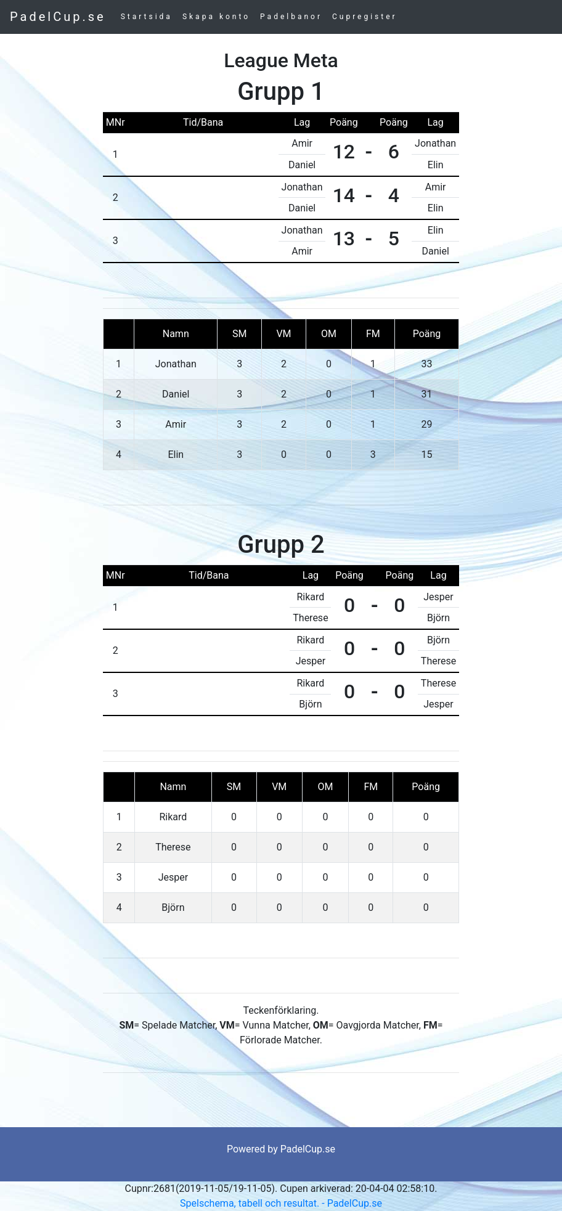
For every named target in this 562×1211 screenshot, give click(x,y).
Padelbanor (291, 16)
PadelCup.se (58, 16)
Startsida (147, 16)
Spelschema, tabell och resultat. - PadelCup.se (281, 1203)
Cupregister (364, 16)
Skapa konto (216, 16)
